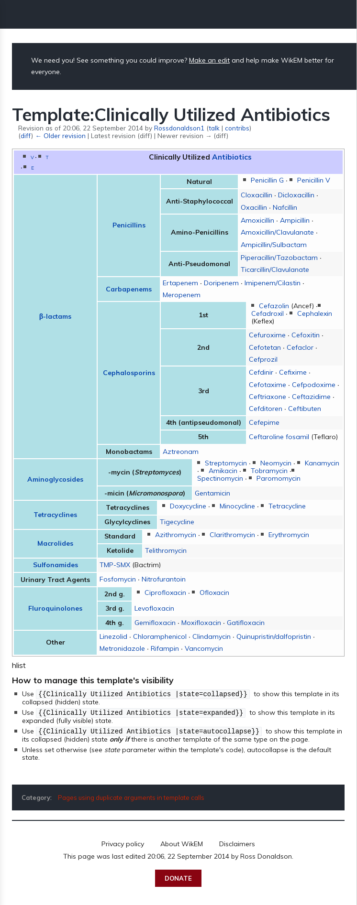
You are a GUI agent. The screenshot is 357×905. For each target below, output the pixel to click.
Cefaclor (300, 347)
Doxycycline (188, 506)
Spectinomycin (220, 478)
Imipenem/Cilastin (273, 283)
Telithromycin (166, 550)
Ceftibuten (304, 408)
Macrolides (55, 543)
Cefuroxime (267, 335)
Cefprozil (263, 359)
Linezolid (113, 636)
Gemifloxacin (155, 622)
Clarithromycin (232, 534)
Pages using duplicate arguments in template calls (131, 796)
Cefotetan (265, 347)
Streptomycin (226, 463)
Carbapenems (129, 289)
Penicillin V (313, 180)
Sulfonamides (55, 564)
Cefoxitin (305, 335)
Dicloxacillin (296, 195)
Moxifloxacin (201, 622)
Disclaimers (237, 842)
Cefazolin (274, 306)
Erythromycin (288, 534)
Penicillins (128, 225)
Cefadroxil (267, 313)
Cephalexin (314, 313)
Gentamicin (212, 493)
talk (214, 128)
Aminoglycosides (55, 479)
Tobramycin (269, 470)
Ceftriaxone (267, 396)
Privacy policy (122, 842)
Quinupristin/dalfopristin (273, 636)
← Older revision (60, 135)
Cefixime (293, 372)
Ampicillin (295, 220)
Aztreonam (181, 451)
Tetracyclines (55, 514)
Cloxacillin (256, 195)
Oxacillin (254, 207)
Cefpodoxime (313, 384)
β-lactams (55, 316)
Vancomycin (204, 648)
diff (26, 135)
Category (36, 796)
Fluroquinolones (55, 608)
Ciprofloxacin (165, 592)
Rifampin (165, 648)
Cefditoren (265, 408)
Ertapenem (180, 283)
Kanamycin (322, 463)
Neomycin (275, 463)
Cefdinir (261, 372)
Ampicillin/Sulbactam (274, 244)
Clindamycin (211, 636)
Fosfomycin (118, 579)
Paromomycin (279, 478)
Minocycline (237, 506)
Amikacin (223, 470)
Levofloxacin (154, 608)
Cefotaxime (267, 384)
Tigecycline (177, 521)
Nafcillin (285, 207)
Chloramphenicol (160, 636)
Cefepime (264, 422)
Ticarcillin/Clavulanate (275, 269)
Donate (178, 877)
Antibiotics (232, 157)
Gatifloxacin (246, 622)
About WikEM (181, 842)
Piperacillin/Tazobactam (279, 257)
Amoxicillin (257, 220)
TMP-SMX (115, 564)
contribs (237, 128)
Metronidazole (122, 648)
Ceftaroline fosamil (279, 436)
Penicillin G (267, 180)
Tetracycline (287, 506)
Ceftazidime (311, 396)
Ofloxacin (214, 592)
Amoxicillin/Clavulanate (277, 232)
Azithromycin (175, 534)
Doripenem (221, 283)
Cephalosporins (129, 372)
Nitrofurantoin (164, 579)
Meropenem (182, 295)
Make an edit (209, 60)
